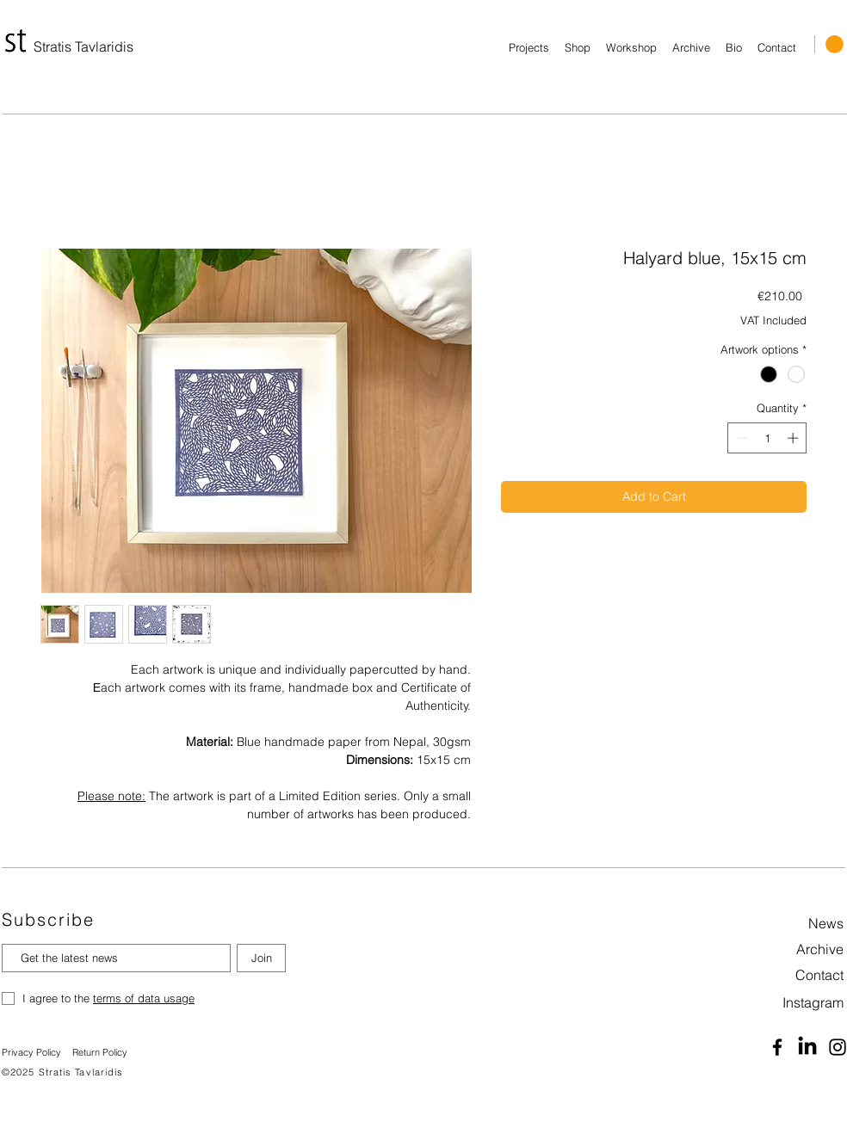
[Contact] (794, 974)
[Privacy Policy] (33, 1053)
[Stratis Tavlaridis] (85, 46)
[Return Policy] (107, 1053)
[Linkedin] (807, 1047)
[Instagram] (794, 1003)
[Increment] (794, 438)
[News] (794, 923)
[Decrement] (740, 438)
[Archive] (794, 949)
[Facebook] (777, 1047)
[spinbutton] (767, 438)
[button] (834, 44)
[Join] (261, 958)
